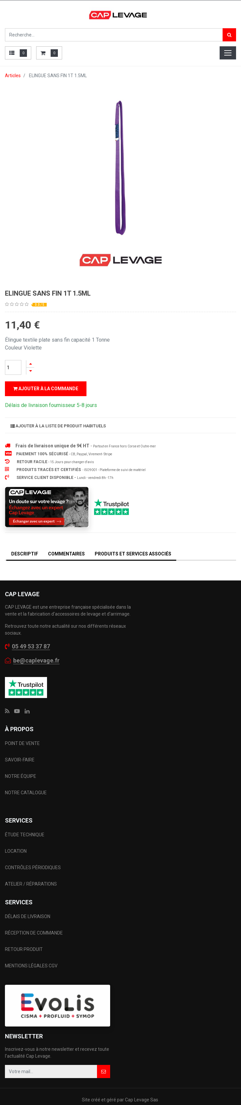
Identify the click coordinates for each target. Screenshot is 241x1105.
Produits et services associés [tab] (133, 540)
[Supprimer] (30, 371)
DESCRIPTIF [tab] (24, 540)
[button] (103, 1058)
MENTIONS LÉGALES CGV (31, 952)
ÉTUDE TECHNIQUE (25, 821)
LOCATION (16, 838)
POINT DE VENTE (22, 730)
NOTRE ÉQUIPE (20, 763)
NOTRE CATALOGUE (26, 779)
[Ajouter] (30, 363)
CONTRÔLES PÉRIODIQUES (33, 854)
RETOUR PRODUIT (24, 936)
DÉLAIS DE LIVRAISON (28, 903)
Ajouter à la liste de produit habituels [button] (58, 412)
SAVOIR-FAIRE (20, 746)
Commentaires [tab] (66, 540)
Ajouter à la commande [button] (45, 388)
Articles (13, 75)
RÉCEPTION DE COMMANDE (34, 919)
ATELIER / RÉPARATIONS (31, 870)
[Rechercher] (229, 34)
